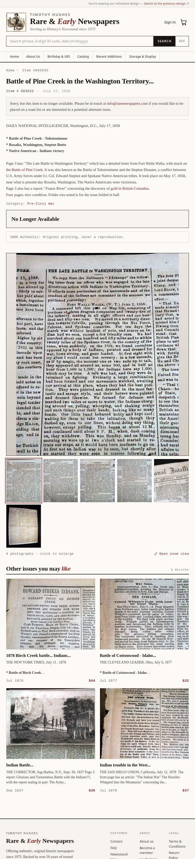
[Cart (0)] (184, 22)
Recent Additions (109, 56)
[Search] (164, 41)
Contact (116, 841)
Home (14, 56)
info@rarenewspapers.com (127, 103)
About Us (33, 56)
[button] (97, 354)
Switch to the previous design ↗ (166, 3)
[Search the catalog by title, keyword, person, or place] (79, 41)
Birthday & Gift (58, 56)
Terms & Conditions (177, 843)
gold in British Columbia (130, 188)
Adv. (182, 41)
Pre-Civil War (41, 203)
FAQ (113, 847)
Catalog (83, 56)
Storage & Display (142, 56)
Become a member (147, 850)
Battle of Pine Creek (27, 170)
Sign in (170, 22)
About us (147, 841)
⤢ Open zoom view (171, 553)
